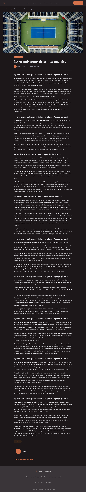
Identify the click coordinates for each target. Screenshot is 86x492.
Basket (34, 3)
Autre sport (27, 3)
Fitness (46, 3)
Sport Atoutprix (43, 471)
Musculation (57, 3)
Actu (20, 3)
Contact (48, 482)
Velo (64, 3)
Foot (51, 3)
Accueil (15, 3)
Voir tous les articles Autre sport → (24, 459)
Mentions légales (39, 482)
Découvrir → (78, 3)
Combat (40, 3)
